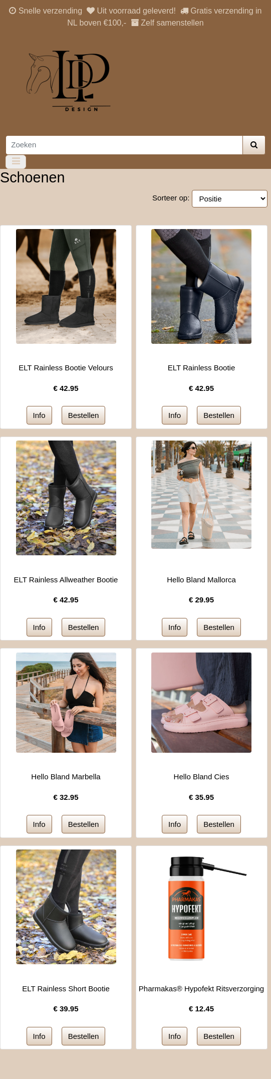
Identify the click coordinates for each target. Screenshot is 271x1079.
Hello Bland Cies (201, 776)
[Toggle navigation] (16, 162)
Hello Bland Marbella (65, 776)
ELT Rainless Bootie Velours (66, 367)
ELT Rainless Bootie (201, 367)
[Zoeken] (124, 145)
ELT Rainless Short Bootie (66, 988)
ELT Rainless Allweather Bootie (66, 579)
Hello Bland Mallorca (201, 579)
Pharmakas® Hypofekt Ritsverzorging (201, 988)
